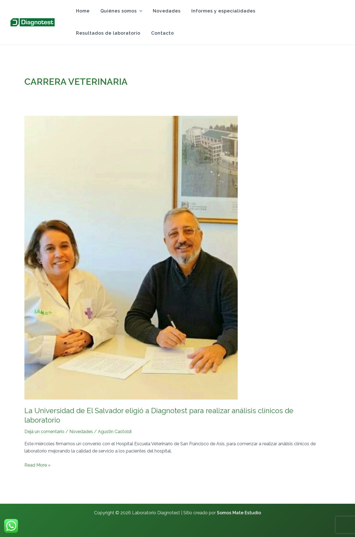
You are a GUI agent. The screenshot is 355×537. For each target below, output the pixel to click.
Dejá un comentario (44, 431)
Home (82, 11)
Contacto (86, 33)
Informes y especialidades (217, 11)
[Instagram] (342, 22)
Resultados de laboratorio (290, 11)
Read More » (37, 465)
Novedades (162, 11)
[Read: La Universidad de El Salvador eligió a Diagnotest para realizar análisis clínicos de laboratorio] (131, 257)
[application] (137, 11)
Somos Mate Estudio (239, 512)
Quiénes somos (119, 11)
